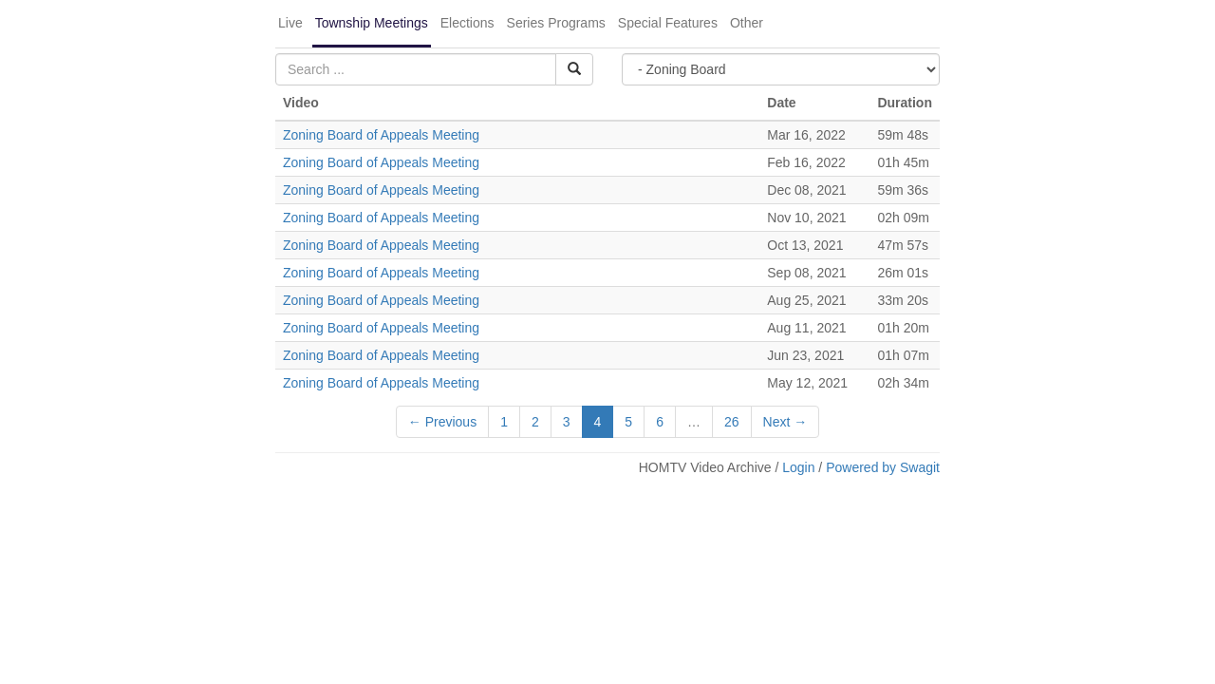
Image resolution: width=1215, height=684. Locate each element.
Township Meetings (371, 22)
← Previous (442, 421)
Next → (785, 421)
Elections (467, 22)
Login (798, 467)
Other (746, 22)
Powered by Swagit (883, 467)
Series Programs (556, 22)
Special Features (668, 22)
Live (290, 22)
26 (731, 421)
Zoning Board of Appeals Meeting (381, 134)
